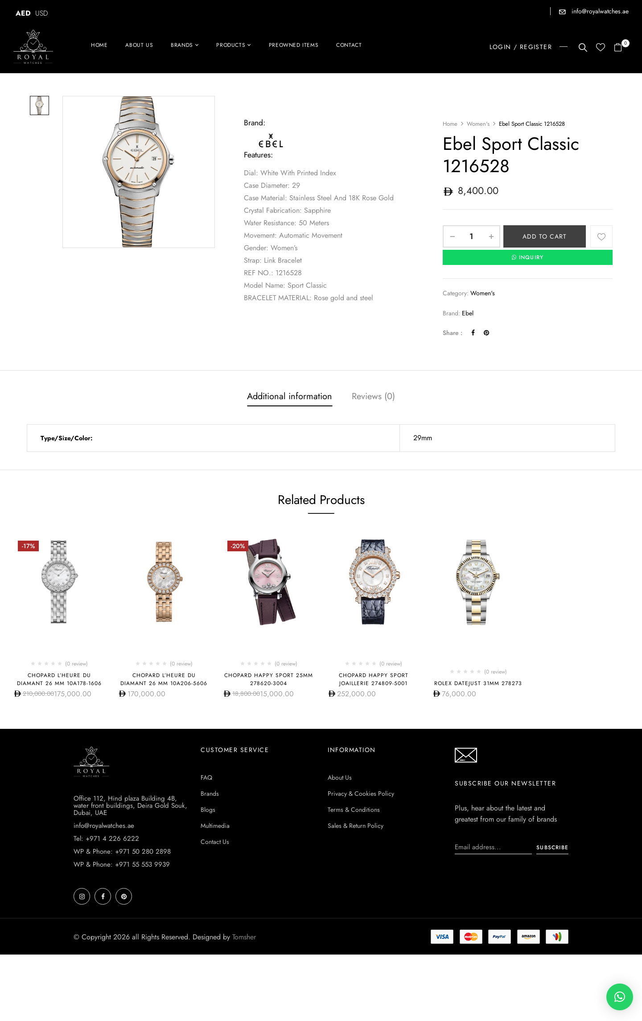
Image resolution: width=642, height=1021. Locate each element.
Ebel (467, 313)
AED (23, 13)
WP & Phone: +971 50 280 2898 (122, 918)
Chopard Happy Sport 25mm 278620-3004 (268, 679)
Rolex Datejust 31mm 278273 (478, 683)
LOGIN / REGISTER (521, 46)
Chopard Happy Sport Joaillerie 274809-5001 (373, 679)
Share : (452, 332)
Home (450, 124)
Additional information (289, 396)
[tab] (289, 397)
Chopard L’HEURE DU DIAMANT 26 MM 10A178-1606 (59, 679)
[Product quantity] (471, 236)
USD (41, 13)
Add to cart (545, 236)
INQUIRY (528, 257)
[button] (621, 48)
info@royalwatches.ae (599, 11)
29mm (422, 438)
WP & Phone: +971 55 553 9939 (122, 931)
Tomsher (244, 1003)
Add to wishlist (601, 236)
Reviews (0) (373, 396)
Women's (478, 124)
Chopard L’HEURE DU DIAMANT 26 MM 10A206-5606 (163, 679)
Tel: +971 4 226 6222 (106, 905)
